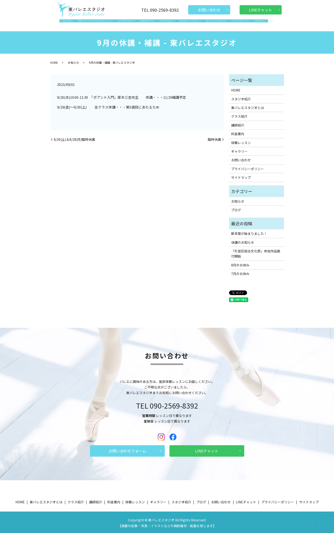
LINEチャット (260, 10)
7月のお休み (240, 272)
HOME (72, 24)
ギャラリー (236, 24)
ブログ (254, 24)
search (265, 24)
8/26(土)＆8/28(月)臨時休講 (74, 138)
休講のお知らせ (242, 241)
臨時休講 (214, 138)
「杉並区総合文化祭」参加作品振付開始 (255, 252)
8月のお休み (240, 263)
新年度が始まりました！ (249, 232)
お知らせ (73, 61)
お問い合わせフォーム (127, 449)
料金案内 (166, 24)
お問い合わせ (209, 10)
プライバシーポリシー (247, 167)
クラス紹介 (128, 24)
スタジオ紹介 (213, 24)
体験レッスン (188, 24)
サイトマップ (241, 176)
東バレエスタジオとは (98, 24)
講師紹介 (148, 24)
